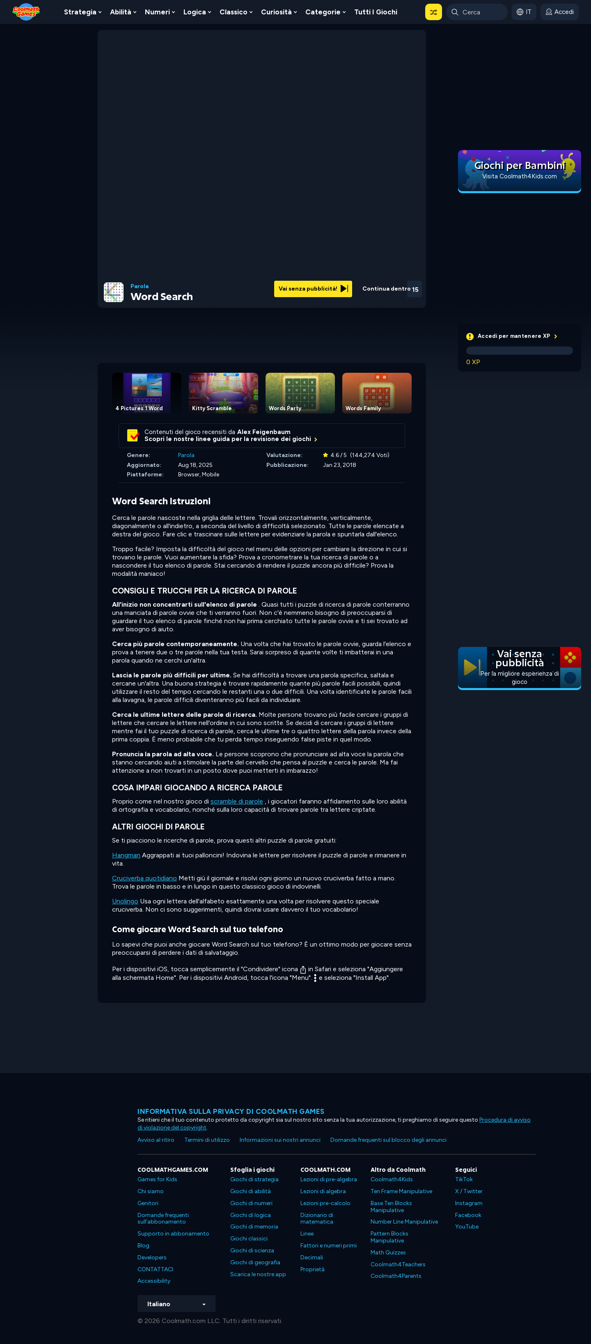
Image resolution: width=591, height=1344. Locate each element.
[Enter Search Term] (477, 12)
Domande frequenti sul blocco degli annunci (388, 1139)
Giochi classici (249, 1238)
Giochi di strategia (254, 1179)
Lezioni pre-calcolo (325, 1203)
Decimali (311, 1257)
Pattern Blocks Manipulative (389, 1237)
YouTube (467, 1226)
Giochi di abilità (250, 1191)
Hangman (126, 855)
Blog (143, 1245)
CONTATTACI (155, 1269)
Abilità (120, 12)
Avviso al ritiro (155, 1139)
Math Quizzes (388, 1252)
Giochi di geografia (255, 1262)
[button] (433, 12)
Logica (194, 12)
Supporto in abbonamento (173, 1233)
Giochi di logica (250, 1215)
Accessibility (153, 1280)
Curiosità (276, 12)
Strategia (80, 12)
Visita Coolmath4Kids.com (519, 176)
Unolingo (125, 901)
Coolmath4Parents (396, 1275)
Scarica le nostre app (258, 1274)
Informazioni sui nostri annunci (280, 1139)
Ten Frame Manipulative (401, 1191)
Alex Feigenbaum (264, 432)
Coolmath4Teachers (398, 1264)
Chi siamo (150, 1191)
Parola (140, 286)
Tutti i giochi (375, 12)
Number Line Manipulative (404, 1221)
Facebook (468, 1215)
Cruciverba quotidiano (144, 878)
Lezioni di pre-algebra (328, 1179)
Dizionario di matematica (316, 1219)
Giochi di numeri (251, 1203)
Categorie (323, 12)
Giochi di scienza (252, 1250)
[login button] (560, 12)
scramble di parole (237, 801)
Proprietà (312, 1269)
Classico (233, 12)
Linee (307, 1233)
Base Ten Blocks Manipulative (391, 1207)
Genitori (147, 1203)
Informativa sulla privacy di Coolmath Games (231, 1111)
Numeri (157, 12)
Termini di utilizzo (207, 1139)
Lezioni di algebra (323, 1191)
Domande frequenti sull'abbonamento (163, 1219)
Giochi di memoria (254, 1226)
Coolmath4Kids (392, 1179)
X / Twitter (469, 1191)
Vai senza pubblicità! (313, 289)
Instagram (469, 1203)
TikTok (464, 1179)
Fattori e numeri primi (328, 1245)
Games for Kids (157, 1179)
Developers (152, 1257)
